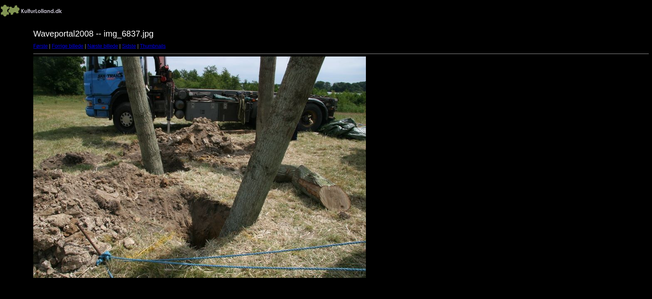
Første (40, 46)
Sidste (129, 46)
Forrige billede (67, 46)
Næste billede (102, 46)
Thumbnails (152, 46)
